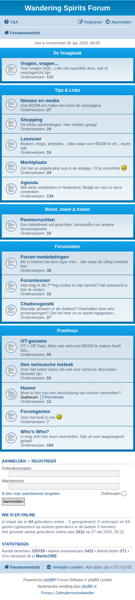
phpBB (49, 580)
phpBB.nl (89, 586)
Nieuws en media (40, 100)
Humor (28, 388)
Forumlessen (35, 280)
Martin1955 (46, 556)
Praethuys (67, 330)
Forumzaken (67, 246)
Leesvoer (31, 139)
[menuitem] (11, 22)
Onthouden (114, 493)
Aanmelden (14, 461)
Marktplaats (34, 162)
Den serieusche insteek (47, 364)
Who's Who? (35, 431)
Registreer (43, 461)
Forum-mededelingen (45, 257)
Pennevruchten (38, 219)
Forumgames (35, 411)
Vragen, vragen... (40, 63)
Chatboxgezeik (37, 303)
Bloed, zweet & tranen (67, 209)
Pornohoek (52, 397)
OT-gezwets (34, 341)
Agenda (29, 182)
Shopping (31, 119)
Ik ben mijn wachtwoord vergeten (31, 493)
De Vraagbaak (67, 53)
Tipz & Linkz (67, 90)
